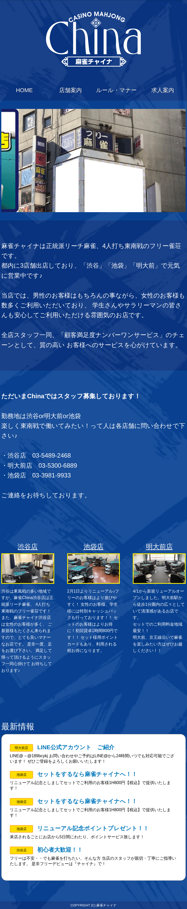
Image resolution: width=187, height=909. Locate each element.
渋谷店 (28, 546)
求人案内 (162, 90)
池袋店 (93, 546)
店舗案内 (70, 90)
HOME (24, 90)
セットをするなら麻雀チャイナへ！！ (87, 774)
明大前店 (159, 546)
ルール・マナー (116, 90)
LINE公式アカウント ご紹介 (75, 747)
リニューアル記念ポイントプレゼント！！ (93, 828)
